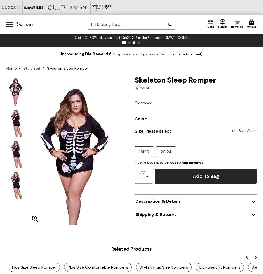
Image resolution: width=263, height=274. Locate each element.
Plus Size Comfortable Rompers (98, 267)
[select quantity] (144, 176)
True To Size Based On (169, 163)
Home (11, 68)
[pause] (124, 42)
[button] (222, 24)
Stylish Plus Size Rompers (163, 267)
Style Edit (31, 68)
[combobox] (131, 24)
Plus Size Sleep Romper (34, 267)
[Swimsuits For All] (102, 7)
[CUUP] (56, 7)
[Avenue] (34, 7)
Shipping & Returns (156, 214)
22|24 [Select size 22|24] (166, 151)
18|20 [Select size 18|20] (144, 151)
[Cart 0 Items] (252, 24)
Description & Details (158, 201)
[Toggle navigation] (9, 24)
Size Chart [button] (244, 130)
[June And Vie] (79, 7)
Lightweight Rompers (219, 267)
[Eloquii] (11, 7)
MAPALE (145, 88)
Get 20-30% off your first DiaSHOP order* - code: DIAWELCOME (152, 37)
